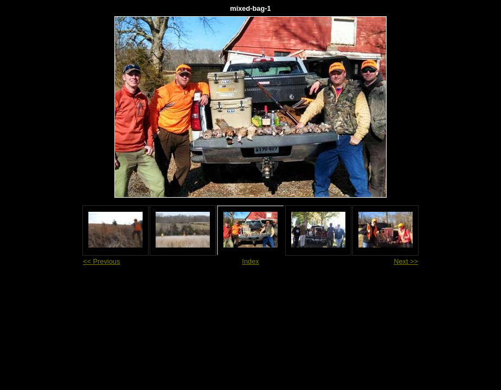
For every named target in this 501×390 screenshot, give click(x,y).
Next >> (406, 261)
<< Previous (101, 261)
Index (250, 261)
